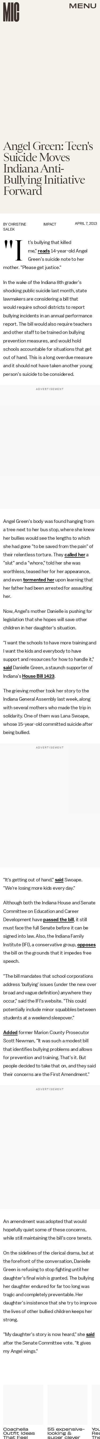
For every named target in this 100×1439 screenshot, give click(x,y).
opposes (86, 944)
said (7, 667)
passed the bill (58, 919)
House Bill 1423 (38, 676)
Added (10, 1032)
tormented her (38, 579)
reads (44, 251)
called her (75, 554)
